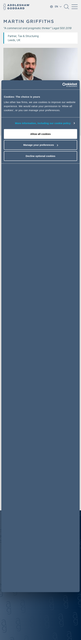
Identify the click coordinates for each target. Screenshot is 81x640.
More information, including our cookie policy (43, 123)
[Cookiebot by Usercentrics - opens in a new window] (62, 85)
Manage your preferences (40, 144)
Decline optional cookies (40, 155)
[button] (66, 8)
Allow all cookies (40, 133)
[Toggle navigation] (75, 6)
